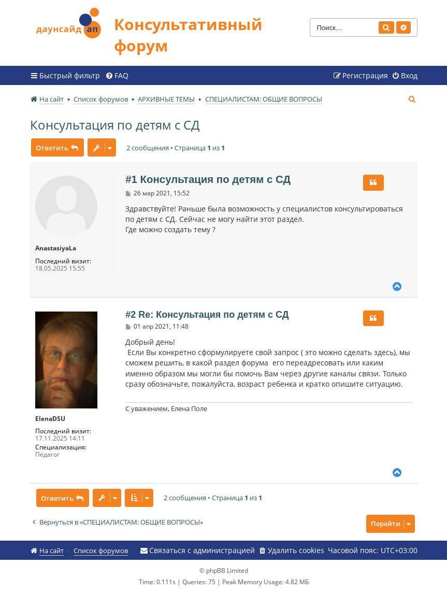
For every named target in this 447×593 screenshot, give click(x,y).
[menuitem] (116, 75)
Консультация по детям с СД (114, 124)
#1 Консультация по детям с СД (208, 179)
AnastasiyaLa (55, 248)
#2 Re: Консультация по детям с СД (207, 314)
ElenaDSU (50, 418)
